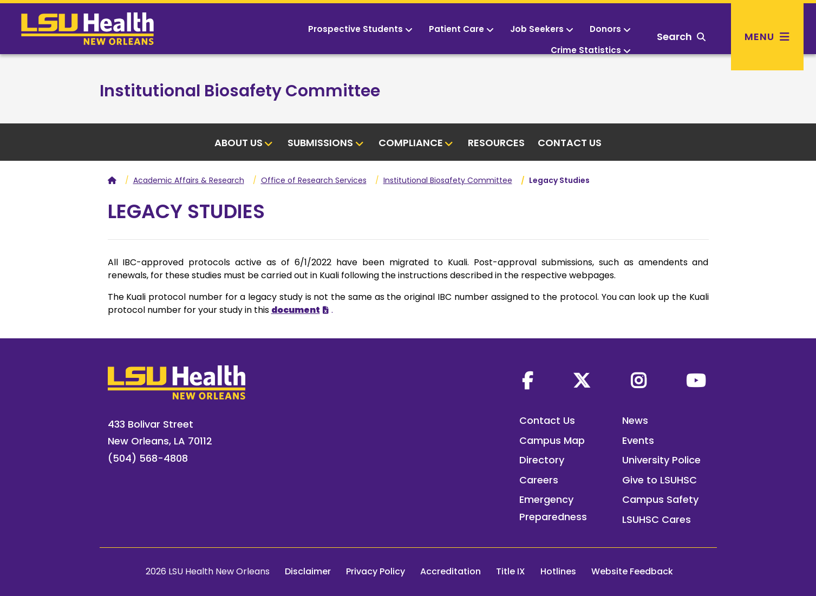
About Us (243, 142)
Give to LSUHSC (659, 480)
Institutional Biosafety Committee (240, 91)
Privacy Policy (375, 571)
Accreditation (450, 571)
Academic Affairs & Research (188, 180)
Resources (496, 142)
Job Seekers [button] (541, 29)
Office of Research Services (314, 180)
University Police (661, 460)
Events (638, 440)
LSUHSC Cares (656, 519)
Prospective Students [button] (360, 29)
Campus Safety (660, 499)
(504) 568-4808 (148, 458)
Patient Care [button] (461, 29)
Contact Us (570, 142)
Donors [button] (610, 29)
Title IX (510, 571)
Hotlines (558, 571)
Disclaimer (308, 571)
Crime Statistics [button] (591, 50)
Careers (538, 480)
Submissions (326, 142)
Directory (541, 460)
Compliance (416, 142)
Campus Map (552, 440)
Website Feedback (632, 571)
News (635, 420)
